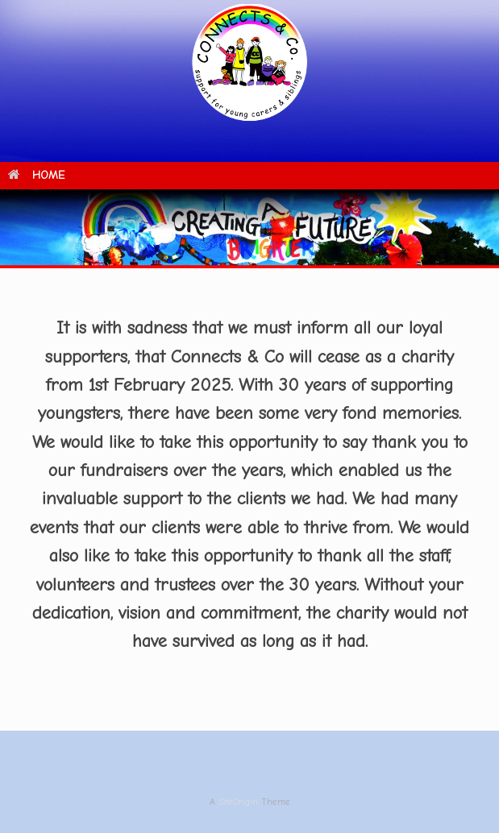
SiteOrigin (238, 802)
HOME (36, 175)
